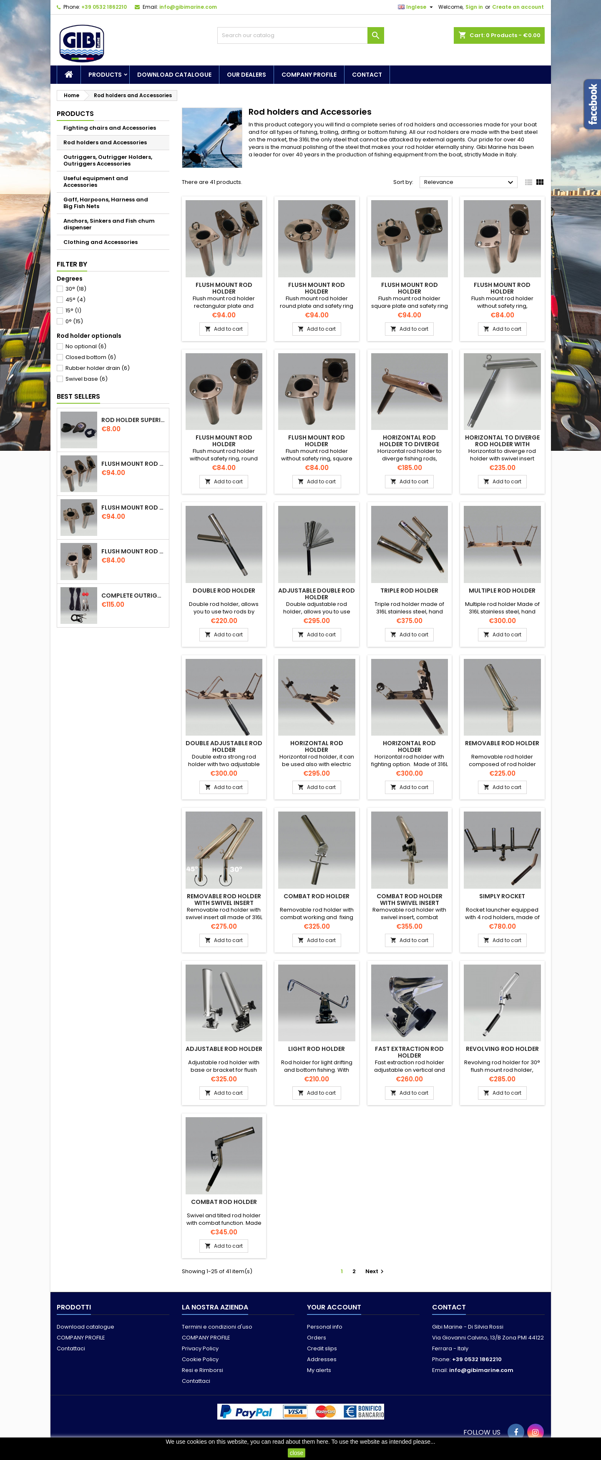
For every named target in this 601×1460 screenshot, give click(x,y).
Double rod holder (224, 590)
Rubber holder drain (97, 368)
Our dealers (246, 74)
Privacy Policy (200, 1348)
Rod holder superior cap (133, 420)
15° (73, 310)
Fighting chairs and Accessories (109, 128)
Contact (367, 74)
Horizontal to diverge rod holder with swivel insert (502, 444)
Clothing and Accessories (100, 242)
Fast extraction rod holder (409, 1052)
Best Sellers (78, 396)
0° (74, 321)
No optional (85, 346)
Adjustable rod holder (224, 1049)
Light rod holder (316, 1049)
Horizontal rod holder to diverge (409, 440)
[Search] (300, 35)
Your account (334, 1307)
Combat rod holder (317, 896)
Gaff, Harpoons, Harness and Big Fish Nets (105, 203)
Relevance (470, 183)
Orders (316, 1338)
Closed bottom (90, 357)
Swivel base (86, 379)
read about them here (300, 1441)
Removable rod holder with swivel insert (224, 899)
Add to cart (224, 328)
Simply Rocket (502, 896)
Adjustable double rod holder (316, 593)
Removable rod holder (502, 743)
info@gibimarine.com (188, 6)
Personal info (324, 1327)
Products (105, 74)
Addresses (322, 1359)
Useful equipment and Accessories (95, 181)
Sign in (474, 6)
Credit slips (322, 1348)
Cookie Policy (200, 1359)
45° (75, 300)
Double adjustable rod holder (224, 746)
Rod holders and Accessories (105, 142)
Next (375, 1271)
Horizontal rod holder (316, 746)
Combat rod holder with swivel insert (410, 899)
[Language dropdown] (416, 7)
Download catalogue (174, 74)
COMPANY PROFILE (309, 74)
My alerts (319, 1370)
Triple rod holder (409, 590)
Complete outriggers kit (133, 595)
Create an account (518, 6)
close (297, 1453)
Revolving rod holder (502, 1049)
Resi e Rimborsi (202, 1370)
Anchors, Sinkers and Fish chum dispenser (109, 224)
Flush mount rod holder (133, 463)
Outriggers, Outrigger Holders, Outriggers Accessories (107, 160)
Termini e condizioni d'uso (217, 1327)
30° (75, 289)
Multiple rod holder (502, 590)
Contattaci (71, 1348)
